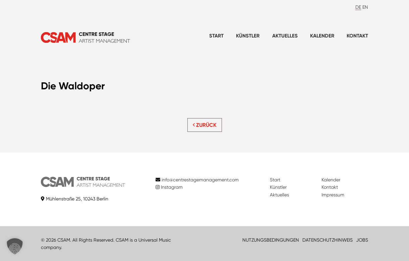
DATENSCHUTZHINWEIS (327, 240)
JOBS (362, 240)
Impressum (333, 194)
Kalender (322, 36)
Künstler (247, 36)
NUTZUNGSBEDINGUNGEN (270, 240)
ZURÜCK (205, 125)
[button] (15, 246)
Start (216, 36)
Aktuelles (285, 36)
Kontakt (357, 36)
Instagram (169, 187)
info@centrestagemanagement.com (200, 179)
